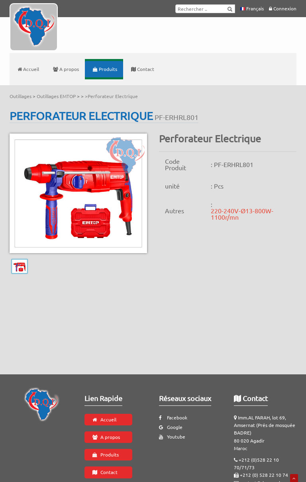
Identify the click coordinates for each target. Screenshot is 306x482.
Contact (142, 69)
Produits (105, 69)
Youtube (172, 436)
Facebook (173, 417)
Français (252, 8)
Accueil (28, 69)
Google (170, 427)
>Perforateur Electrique (111, 96)
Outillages (21, 96)
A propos (66, 69)
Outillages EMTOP (57, 96)
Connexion (282, 8)
